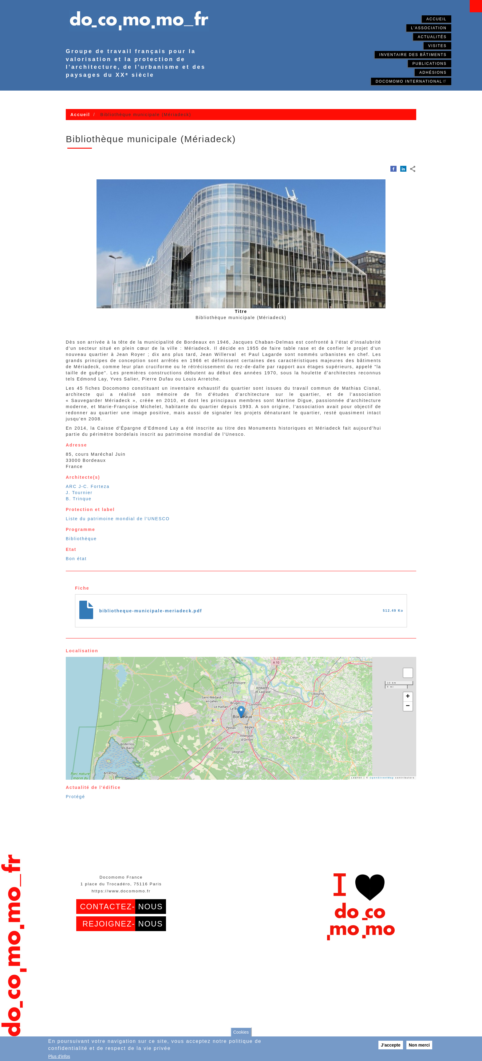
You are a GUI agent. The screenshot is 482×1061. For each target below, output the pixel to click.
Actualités (432, 37)
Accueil (436, 19)
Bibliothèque (81, 538)
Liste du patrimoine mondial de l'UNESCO (118, 518)
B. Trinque (79, 498)
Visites (437, 46)
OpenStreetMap (382, 777)
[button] (241, 712)
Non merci (419, 1045)
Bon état (76, 558)
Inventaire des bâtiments (413, 55)
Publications (430, 63)
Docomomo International (411, 81)
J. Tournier (79, 492)
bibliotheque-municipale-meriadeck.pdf (150, 610)
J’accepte (391, 1045)
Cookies (241, 1032)
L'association (429, 28)
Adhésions (433, 72)
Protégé (75, 796)
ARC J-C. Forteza (87, 486)
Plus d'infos (59, 1056)
